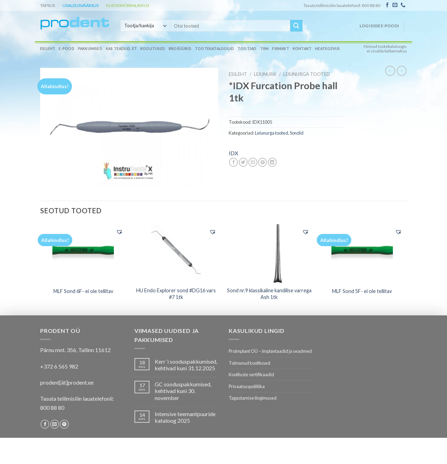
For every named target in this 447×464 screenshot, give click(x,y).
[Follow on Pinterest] (64, 424)
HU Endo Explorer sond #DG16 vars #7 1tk (176, 293)
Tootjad (246, 49)
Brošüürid (180, 49)
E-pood (66, 49)
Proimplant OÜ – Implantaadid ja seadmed (270, 351)
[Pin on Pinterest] (262, 162)
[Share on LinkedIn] (272, 162)
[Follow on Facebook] (387, 5)
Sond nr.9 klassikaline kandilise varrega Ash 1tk (269, 293)
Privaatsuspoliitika (247, 386)
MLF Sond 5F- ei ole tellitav (362, 291)
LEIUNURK (265, 74)
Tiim (264, 49)
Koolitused (152, 49)
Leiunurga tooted (306, 74)
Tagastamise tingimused (253, 398)
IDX (233, 153)
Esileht (47, 49)
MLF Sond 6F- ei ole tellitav (83, 291)
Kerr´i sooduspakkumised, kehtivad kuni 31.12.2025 (186, 364)
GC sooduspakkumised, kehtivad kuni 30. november (183, 391)
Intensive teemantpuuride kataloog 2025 (185, 417)
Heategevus (327, 49)
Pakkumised (90, 49)
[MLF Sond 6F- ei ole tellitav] (83, 253)
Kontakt (302, 49)
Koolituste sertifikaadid (251, 374)
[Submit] (296, 26)
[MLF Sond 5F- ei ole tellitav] (362, 253)
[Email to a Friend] (252, 162)
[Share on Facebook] (233, 162)
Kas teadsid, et (121, 49)
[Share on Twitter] (243, 162)
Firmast (280, 49)
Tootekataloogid (214, 49)
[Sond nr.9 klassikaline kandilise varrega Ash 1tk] (269, 253)
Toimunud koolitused (249, 363)
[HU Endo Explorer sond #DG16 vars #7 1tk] (176, 253)
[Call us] (403, 5)
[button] (119, 232)
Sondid (296, 133)
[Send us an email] (395, 5)
